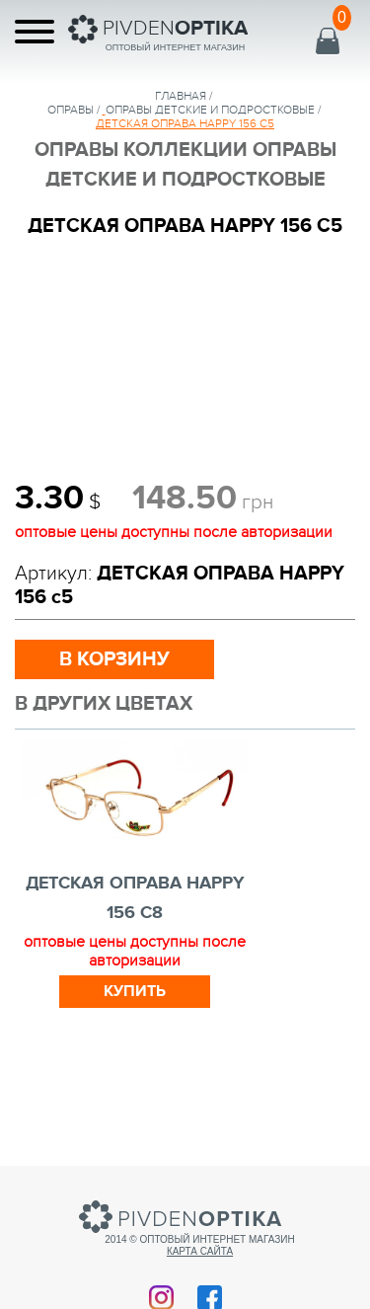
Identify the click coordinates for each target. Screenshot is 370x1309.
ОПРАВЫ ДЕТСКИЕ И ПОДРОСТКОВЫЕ (210, 109)
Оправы (70, 109)
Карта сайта (200, 1251)
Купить (135, 991)
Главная (180, 96)
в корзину (114, 659)
